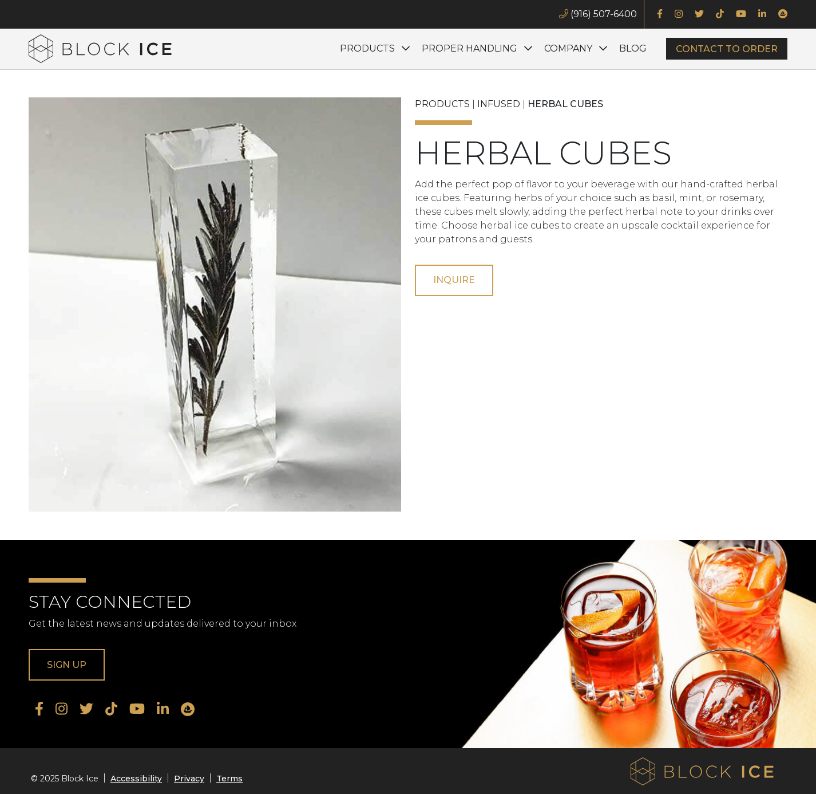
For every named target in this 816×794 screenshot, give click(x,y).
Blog (633, 48)
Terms (229, 778)
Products (367, 48)
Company (568, 48)
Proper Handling (469, 48)
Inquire (454, 279)
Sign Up (66, 664)
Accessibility (136, 778)
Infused (498, 104)
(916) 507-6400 (598, 14)
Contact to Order (727, 49)
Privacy (189, 778)
